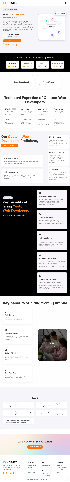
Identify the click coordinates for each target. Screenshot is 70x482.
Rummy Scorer (31, 472)
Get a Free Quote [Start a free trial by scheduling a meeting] (10, 44)
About (38, 3)
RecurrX (30, 467)
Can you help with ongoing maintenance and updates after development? (18, 421)
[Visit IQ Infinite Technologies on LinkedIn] (4, 473)
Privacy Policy (60, 470)
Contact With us (35, 447)
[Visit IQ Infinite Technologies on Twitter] (8, 473)
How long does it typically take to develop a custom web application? (19, 413)
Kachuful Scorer (32, 465)
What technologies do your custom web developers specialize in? (18, 405)
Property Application (33, 470)
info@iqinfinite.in (46, 473)
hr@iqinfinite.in (46, 465)
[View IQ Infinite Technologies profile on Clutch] (13, 473)
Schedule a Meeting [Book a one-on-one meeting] (10, 145)
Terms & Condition (62, 467)
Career (58, 472)
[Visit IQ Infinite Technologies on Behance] (11, 473)
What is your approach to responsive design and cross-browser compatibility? (51, 413)
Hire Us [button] (52, 3)
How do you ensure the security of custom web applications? (51, 405)
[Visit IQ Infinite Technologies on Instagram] (6, 473)
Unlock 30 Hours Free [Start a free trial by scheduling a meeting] (12, 40)
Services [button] (44, 3)
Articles (60, 3)
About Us (59, 465)
